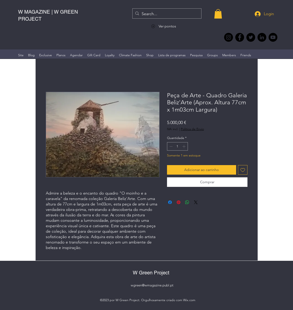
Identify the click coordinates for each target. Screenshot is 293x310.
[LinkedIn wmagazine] (261, 37)
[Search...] (167, 14)
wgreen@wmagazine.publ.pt (152, 285)
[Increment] (184, 146)
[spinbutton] (177, 146)
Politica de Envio (192, 129)
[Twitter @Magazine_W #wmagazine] (250, 37)
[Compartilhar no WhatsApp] (187, 202)
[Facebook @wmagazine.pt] (239, 37)
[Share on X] (196, 202)
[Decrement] (170, 146)
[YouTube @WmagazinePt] (273, 37)
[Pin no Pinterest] (178, 202)
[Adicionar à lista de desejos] (242, 170)
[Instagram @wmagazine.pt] (228, 37)
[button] (218, 14)
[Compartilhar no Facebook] (170, 202)
